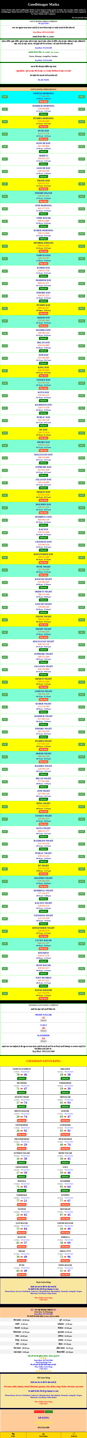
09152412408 (43, 1427)
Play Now (43, 102)
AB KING (43, 1417)
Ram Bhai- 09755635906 (43, 1314)
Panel (82, 97)
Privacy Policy (39, 1412)
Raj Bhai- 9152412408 (43, 48)
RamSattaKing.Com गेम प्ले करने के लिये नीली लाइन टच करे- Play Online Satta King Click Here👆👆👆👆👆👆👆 (43, 1366)
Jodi (4, 97)
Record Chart (25, 1072)
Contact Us (49, 1412)
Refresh (43, 114)
